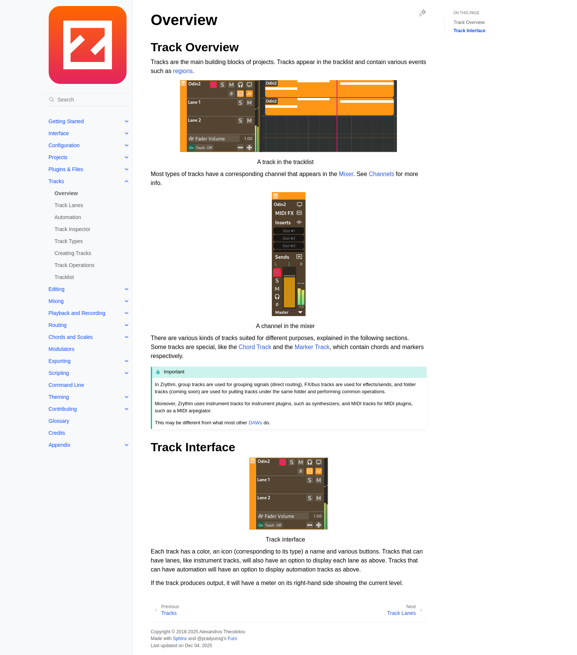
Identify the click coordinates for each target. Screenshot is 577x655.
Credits (57, 433)
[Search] (88, 99)
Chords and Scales (71, 337)
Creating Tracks (73, 253)
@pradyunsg (210, 638)
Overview (66, 193)
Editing (57, 289)
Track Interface (470, 30)
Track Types (69, 241)
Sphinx (180, 638)
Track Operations (75, 265)
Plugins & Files (66, 169)
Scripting (59, 373)
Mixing (56, 301)
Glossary (59, 421)
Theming (59, 397)
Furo (232, 638)
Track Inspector (73, 229)
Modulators (62, 349)
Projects (58, 157)
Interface (59, 133)
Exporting (60, 361)
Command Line (66, 385)
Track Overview (469, 22)
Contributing (63, 409)
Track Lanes (69, 205)
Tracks (56, 181)
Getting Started (66, 121)
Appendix (59, 445)
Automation (68, 217)
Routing (58, 325)
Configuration (64, 145)
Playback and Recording (77, 313)
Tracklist (64, 277)
